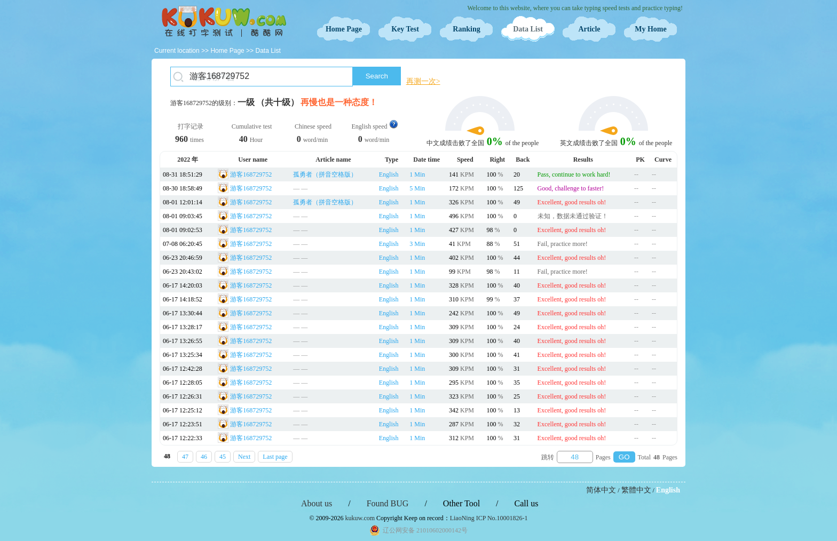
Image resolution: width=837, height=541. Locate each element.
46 (204, 456)
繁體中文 (636, 490)
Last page (275, 456)
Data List (528, 29)
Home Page (344, 29)
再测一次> (423, 81)
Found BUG (388, 503)
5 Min (417, 188)
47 (185, 456)
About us (316, 503)
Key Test (405, 29)
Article (589, 29)
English (389, 174)
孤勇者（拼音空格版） (325, 174)
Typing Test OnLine (223, 21)
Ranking (466, 29)
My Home (650, 29)
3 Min (417, 244)
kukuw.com (360, 518)
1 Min (417, 174)
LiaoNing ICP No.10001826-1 (489, 518)
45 (222, 456)
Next (244, 456)
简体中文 (601, 490)
